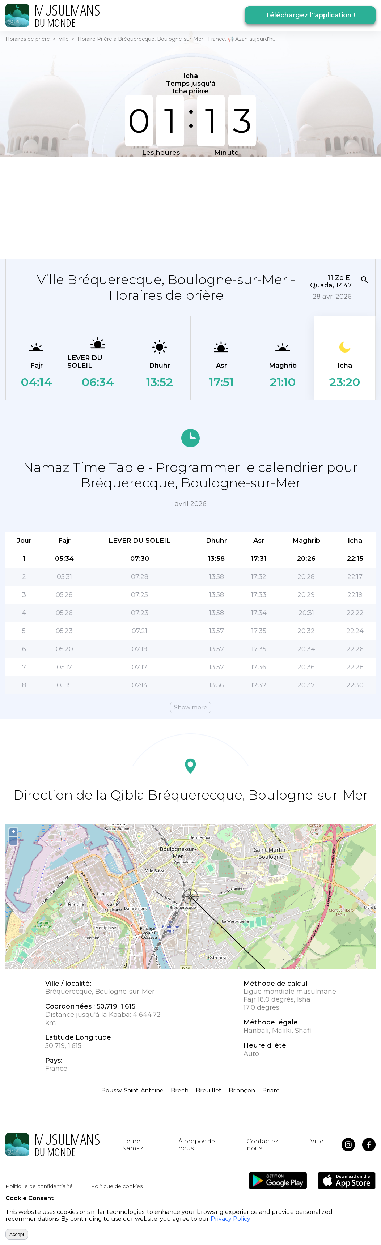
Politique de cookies (117, 1186)
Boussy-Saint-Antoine (132, 1090)
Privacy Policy (230, 1218)
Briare (271, 1090)
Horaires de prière (27, 39)
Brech (180, 1090)
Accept (16, 1234)
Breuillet (208, 1090)
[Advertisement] (190, 207)
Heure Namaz (132, 1145)
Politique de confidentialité (39, 1186)
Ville (64, 39)
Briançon (242, 1090)
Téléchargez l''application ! (310, 15)
